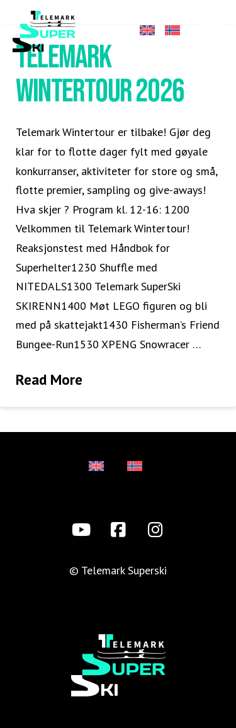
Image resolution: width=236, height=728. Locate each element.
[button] (212, 31)
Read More (49, 379)
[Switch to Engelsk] (147, 31)
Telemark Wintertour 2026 (100, 74)
